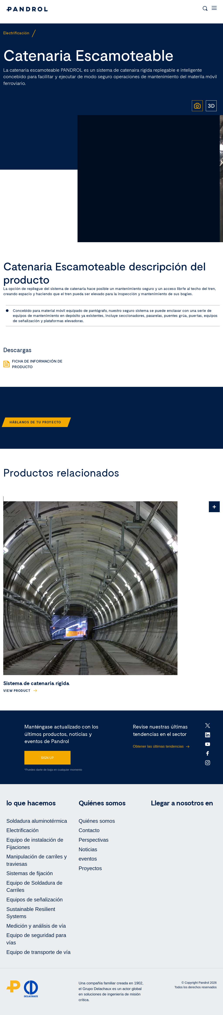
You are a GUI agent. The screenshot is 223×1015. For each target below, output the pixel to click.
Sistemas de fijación (29, 873)
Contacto (89, 830)
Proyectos (90, 868)
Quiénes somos (97, 821)
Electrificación (22, 830)
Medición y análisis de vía (36, 926)
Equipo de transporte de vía (38, 952)
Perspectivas (93, 840)
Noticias (88, 849)
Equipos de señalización (34, 899)
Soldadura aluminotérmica (36, 821)
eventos (88, 859)
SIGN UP (47, 758)
